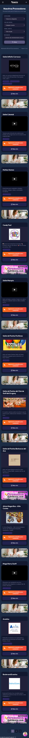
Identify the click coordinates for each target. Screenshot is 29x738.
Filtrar (14, 42)
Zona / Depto (8, 28)
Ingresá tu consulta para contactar (13, 88)
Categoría (7, 16)
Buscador (7, 35)
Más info (14, 94)
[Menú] (3, 2)
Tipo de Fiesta (8, 22)
